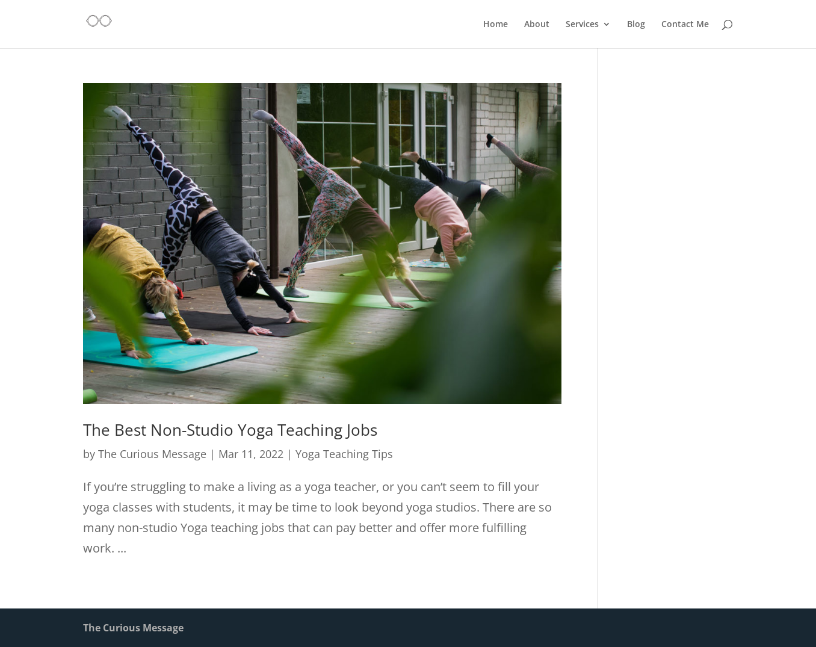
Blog (636, 24)
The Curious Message (152, 454)
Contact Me (685, 24)
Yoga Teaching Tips (344, 454)
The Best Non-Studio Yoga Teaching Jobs (230, 430)
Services (582, 24)
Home (495, 24)
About (536, 24)
